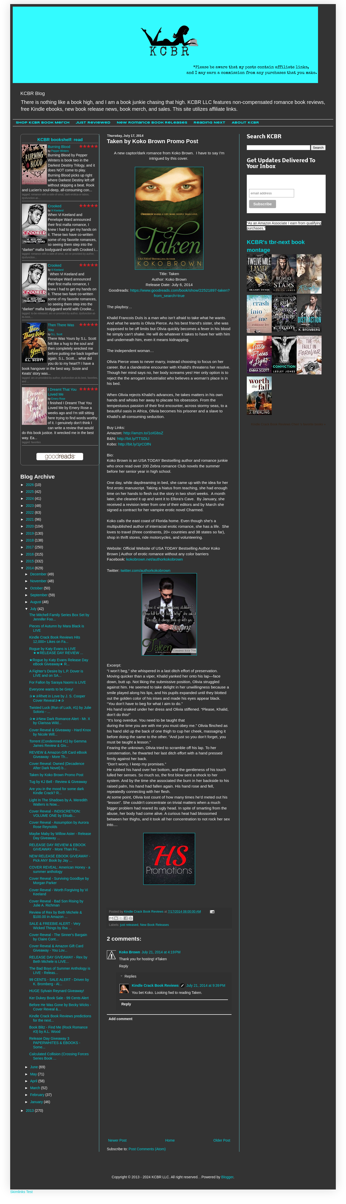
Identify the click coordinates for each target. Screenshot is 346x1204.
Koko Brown (129, 952)
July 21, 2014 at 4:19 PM (160, 952)
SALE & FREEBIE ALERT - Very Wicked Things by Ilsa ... (54, 926)
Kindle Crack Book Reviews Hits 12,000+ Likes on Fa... (54, 639)
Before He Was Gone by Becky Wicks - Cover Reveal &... (60, 1007)
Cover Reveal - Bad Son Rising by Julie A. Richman (56, 903)
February (37, 1095)
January (37, 1102)
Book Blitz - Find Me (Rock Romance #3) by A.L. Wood (58, 1029)
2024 (30, 498)
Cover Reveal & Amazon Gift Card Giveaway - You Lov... (56, 948)
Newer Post (117, 1140)
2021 (30, 519)
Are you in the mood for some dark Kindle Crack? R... (56, 791)
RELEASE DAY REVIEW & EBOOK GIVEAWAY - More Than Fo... (57, 847)
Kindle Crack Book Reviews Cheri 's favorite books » (288, 424)
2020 (30, 526)
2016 (30, 554)
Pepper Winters (60, 151)
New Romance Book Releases (152, 122)
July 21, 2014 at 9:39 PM (205, 985)
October (37, 588)
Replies (130, 977)
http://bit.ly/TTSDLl (133, 438)
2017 (30, 547)
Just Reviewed (93, 122)
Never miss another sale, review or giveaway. (282, 181)
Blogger (227, 1177)
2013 (30, 1110)
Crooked (54, 206)
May (34, 1074)
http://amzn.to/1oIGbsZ (143, 433)
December (38, 574)
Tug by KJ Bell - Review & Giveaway (58, 782)
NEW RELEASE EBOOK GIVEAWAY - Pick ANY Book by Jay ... (59, 858)
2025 (30, 492)
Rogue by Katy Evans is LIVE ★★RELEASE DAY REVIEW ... (56, 651)
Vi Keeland (57, 210)
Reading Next (209, 122)
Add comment (120, 1019)
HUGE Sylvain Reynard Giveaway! (56, 991)
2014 (30, 568)
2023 (30, 506)
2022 (30, 512)
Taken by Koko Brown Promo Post (56, 775)
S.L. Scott (56, 334)
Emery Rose (58, 398)
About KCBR (245, 122)
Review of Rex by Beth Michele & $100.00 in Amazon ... (55, 914)
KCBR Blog (32, 93)
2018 (30, 540)
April (34, 1081)
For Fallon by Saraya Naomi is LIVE (57, 682)
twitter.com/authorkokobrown (145, 570)
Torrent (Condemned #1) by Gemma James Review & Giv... (57, 743)
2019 (30, 533)
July (33, 609)
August (36, 602)
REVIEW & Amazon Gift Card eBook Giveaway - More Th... (58, 754)
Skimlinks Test (21, 1192)
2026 (30, 485)
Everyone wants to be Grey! (51, 689)
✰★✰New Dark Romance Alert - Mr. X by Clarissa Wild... (59, 721)
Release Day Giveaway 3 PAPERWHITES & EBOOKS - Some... (54, 1042)
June (34, 1067)
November (38, 581)
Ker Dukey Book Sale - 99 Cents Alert (59, 998)
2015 (30, 561)
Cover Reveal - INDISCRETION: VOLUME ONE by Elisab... (54, 813)
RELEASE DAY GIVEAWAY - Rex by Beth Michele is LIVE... (58, 959)
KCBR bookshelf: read (60, 139)
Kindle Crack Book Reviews (155, 985)
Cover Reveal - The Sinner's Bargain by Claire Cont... (58, 937)
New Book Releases (154, 925)
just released (129, 925)
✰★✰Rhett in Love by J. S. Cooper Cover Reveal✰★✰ (57, 698)
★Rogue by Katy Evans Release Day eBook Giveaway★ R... (58, 662)
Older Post (221, 1140)
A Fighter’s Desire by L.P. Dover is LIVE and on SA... (56, 673)
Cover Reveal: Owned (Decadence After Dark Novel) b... (56, 766)
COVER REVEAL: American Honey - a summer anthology (59, 869)
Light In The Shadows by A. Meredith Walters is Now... (58, 802)
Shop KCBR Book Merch (42, 122)
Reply (123, 966)
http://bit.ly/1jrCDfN (134, 444)
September (39, 595)
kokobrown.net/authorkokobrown (154, 559)
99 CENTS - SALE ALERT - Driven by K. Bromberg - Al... (59, 982)
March (35, 1088)
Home (170, 1140)
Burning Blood (59, 147)
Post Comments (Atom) (147, 1149)
